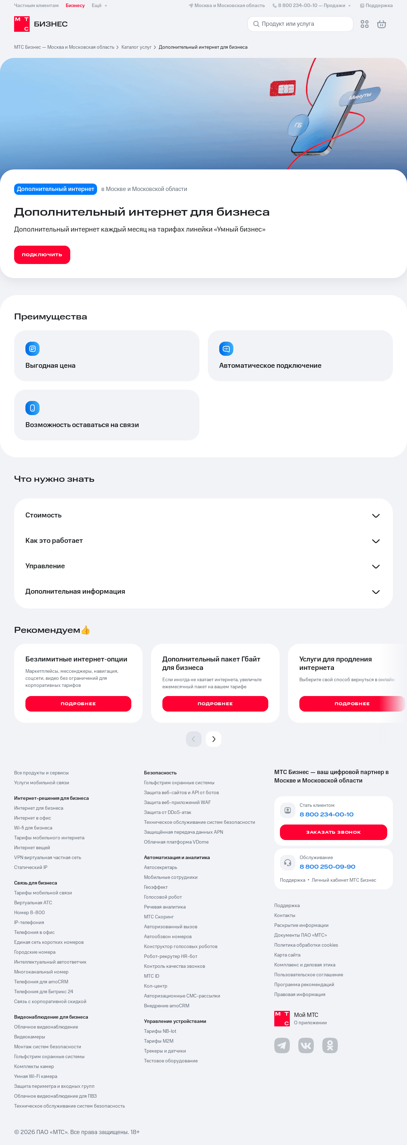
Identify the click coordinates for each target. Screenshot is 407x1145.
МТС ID (151, 976)
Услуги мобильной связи (41, 782)
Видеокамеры (29, 1037)
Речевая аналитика (165, 907)
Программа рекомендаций (304, 984)
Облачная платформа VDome (176, 842)
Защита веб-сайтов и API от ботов (181, 792)
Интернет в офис (32, 818)
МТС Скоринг (159, 917)
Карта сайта (287, 955)
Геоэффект (156, 887)
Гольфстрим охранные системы (49, 1056)
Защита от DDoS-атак (167, 812)
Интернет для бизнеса (38, 808)
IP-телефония (29, 922)
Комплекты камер (34, 1066)
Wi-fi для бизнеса (33, 828)
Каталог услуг (136, 47)
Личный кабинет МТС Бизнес (344, 880)
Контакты (284, 915)
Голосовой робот (163, 897)
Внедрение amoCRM (166, 1005)
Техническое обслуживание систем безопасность (69, 1106)
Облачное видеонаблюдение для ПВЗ (55, 1096)
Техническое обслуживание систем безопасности (199, 822)
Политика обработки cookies (306, 945)
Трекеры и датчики (165, 1051)
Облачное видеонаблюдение (46, 1027)
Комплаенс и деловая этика (304, 965)
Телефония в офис (34, 932)
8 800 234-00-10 (312, 5)
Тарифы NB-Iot (160, 1031)
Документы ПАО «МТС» (300, 935)
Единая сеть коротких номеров (49, 942)
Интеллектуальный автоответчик (50, 962)
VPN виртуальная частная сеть (47, 857)
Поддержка (293, 880)
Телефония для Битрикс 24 (43, 991)
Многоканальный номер (41, 972)
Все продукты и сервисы (41, 773)
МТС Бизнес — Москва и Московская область (64, 47)
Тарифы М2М (158, 1041)
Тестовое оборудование (171, 1061)
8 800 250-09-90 (327, 867)
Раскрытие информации (301, 925)
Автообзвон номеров (168, 936)
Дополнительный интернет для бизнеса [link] (203, 47)
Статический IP (30, 867)
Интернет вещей (32, 847)
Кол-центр (155, 986)
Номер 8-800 (29, 912)
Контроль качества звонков (174, 966)
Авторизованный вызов (170, 926)
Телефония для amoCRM (41, 981)
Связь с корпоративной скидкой (50, 1001)
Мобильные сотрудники (171, 877)
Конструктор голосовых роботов (180, 946)
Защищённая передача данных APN (183, 832)
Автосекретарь (160, 867)
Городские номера (34, 952)
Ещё (100, 5)
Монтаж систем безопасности (47, 1046)
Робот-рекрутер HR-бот (170, 956)
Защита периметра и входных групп (54, 1086)
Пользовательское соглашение (308, 974)
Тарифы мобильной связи (43, 893)
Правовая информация (299, 994)
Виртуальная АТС (33, 902)
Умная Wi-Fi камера (35, 1076)
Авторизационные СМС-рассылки (182, 996)
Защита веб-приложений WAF (177, 802)
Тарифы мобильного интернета (49, 837)
